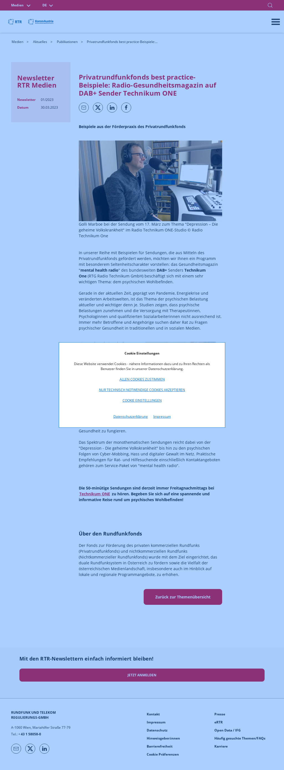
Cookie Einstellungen (142, 400)
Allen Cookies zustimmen (142, 379)
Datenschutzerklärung (130, 416)
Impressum (162, 416)
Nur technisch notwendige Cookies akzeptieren (142, 389)
